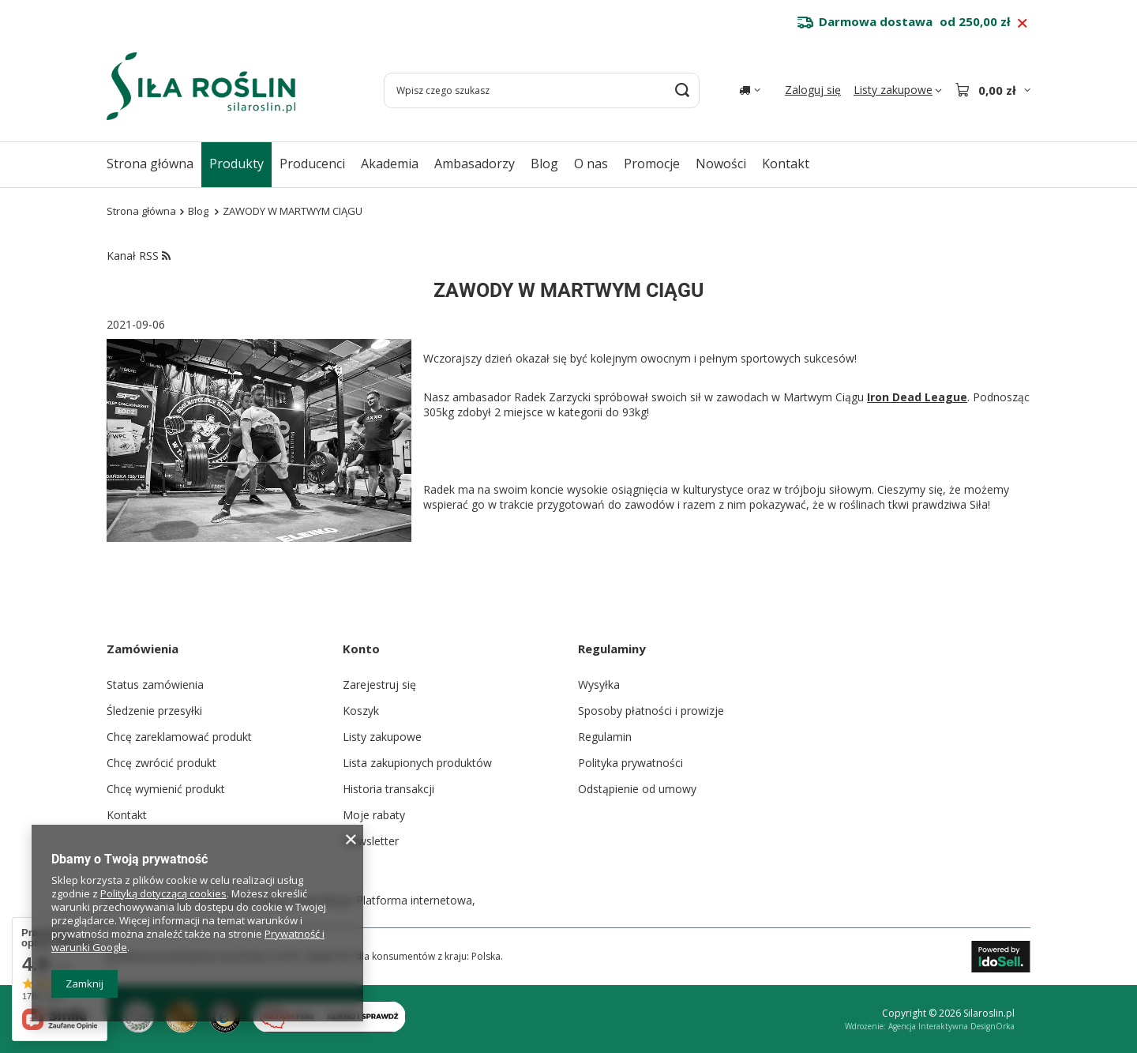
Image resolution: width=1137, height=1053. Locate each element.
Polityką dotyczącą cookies (163, 893)
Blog (544, 163)
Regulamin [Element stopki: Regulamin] (605, 736)
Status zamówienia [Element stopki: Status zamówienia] (155, 684)
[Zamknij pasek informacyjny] (1022, 24)
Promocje (652, 163)
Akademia (389, 163)
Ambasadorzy (474, 163)
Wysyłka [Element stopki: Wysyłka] (599, 684)
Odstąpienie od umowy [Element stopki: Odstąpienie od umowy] (637, 788)
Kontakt (785, 163)
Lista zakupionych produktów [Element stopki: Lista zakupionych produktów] (417, 762)
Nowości (721, 163)
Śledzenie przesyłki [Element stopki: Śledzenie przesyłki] (154, 710)
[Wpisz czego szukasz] (542, 90)
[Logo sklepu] (201, 86)
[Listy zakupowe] (898, 90)
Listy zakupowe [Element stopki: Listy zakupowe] (382, 736)
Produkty (236, 163)
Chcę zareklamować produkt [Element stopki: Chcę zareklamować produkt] (179, 736)
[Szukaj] (682, 90)
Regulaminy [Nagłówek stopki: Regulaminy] (612, 648)
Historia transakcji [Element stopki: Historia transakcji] (388, 788)
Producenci (312, 163)
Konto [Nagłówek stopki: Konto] (361, 648)
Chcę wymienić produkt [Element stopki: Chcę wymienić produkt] (166, 788)
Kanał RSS (139, 255)
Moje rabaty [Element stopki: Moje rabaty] (374, 814)
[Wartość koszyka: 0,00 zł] (992, 90)
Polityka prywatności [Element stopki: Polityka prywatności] (630, 762)
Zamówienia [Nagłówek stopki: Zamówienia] (142, 648)
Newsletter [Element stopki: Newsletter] (371, 840)
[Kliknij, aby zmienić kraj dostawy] (749, 90)
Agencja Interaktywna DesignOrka (951, 1026)
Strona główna (150, 163)
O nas (591, 163)
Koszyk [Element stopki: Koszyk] (361, 710)
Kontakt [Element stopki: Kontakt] (127, 814)
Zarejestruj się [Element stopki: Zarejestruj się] (379, 684)
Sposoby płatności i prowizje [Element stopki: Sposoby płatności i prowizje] (651, 710)
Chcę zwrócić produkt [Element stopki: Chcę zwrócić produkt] (161, 762)
